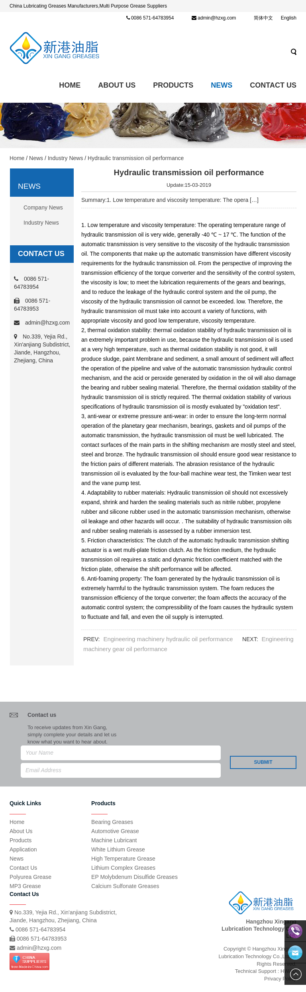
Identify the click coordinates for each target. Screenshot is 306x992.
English (288, 18)
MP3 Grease (25, 886)
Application (23, 849)
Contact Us (273, 85)
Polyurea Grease (30, 877)
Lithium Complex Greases (123, 868)
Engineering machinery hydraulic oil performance (168, 639)
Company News (43, 207)
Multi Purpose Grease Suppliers (133, 6)
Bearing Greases (112, 822)
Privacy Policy (280, 979)
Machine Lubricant (114, 840)
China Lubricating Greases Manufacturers (54, 6)
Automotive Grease (115, 831)
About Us (21, 831)
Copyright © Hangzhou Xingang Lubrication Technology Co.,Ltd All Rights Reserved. (257, 956)
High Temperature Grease (123, 858)
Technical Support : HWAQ (265, 971)
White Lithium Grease (118, 849)
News (221, 85)
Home (69, 85)
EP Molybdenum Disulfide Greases (134, 877)
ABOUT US (116, 85)
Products (173, 85)
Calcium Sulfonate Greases (125, 886)
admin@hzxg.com (217, 18)
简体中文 (263, 18)
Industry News (65, 158)
